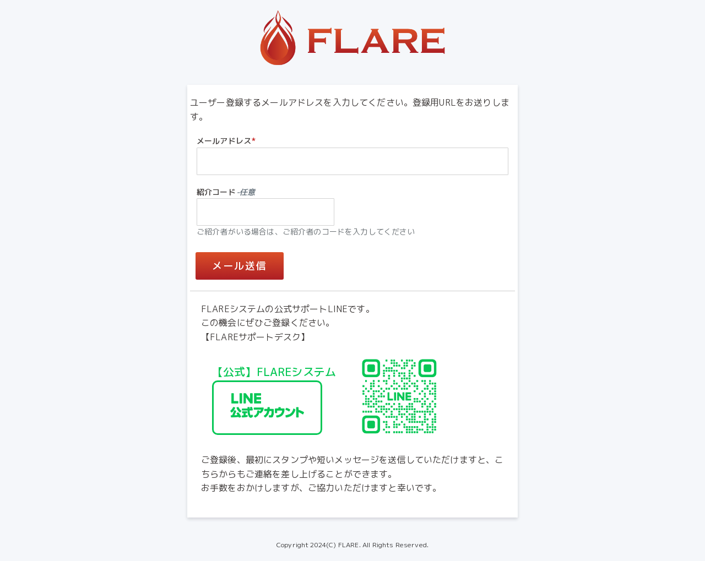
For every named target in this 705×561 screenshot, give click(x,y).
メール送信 (239, 266)
